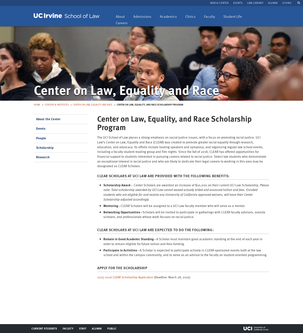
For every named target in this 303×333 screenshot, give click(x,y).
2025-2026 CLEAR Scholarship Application (125, 277)
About (122, 17)
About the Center (48, 119)
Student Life (232, 17)
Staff (84, 329)
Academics (168, 17)
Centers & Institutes (57, 104)
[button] (298, 2)
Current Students (44, 329)
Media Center (219, 3)
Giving (286, 3)
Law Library (255, 3)
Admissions (142, 17)
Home (37, 104)
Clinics (192, 17)
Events (238, 3)
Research (43, 157)
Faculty (211, 17)
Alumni (273, 3)
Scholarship (45, 147)
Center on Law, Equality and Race (92, 104)
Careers (123, 23)
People (41, 138)
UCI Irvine (255, 328)
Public (112, 329)
